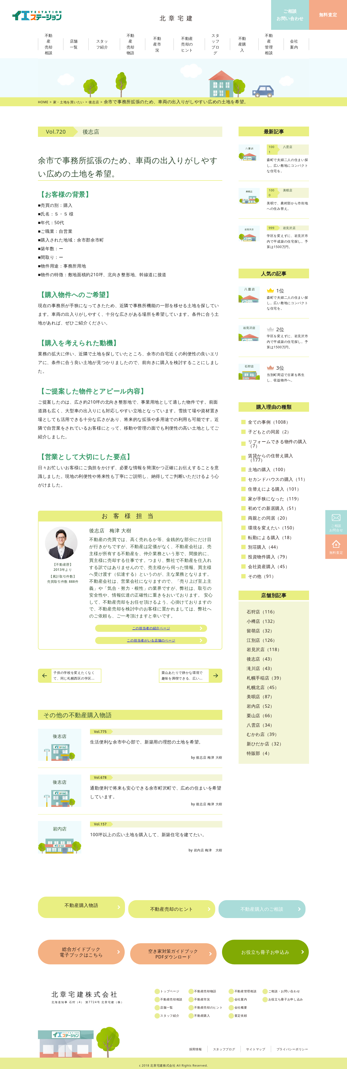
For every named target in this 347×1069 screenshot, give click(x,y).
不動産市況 (159, 44)
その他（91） (262, 576)
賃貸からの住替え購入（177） (270, 458)
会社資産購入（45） (269, 566)
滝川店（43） (261, 668)
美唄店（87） (261, 697)
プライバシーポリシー (288, 1044)
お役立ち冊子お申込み (265, 951)
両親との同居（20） (269, 518)
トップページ (175, 987)
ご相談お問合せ (336, 523)
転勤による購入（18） (271, 537)
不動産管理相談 (255, 987)
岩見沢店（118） (264, 649)
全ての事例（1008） (269, 422)
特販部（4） (259, 753)
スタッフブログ (208, 1044)
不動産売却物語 (213, 987)
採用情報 (175, 1044)
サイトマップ (245, 1044)
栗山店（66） (261, 716)
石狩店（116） (262, 612)
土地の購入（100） (268, 469)
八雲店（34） (261, 725)
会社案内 (249, 995)
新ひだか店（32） (265, 744)
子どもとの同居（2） (269, 432)
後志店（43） (261, 659)
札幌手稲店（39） (265, 678)
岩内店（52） (261, 706)
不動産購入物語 (81, 909)
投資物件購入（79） (269, 557)
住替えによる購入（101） (274, 489)
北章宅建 (179, 16)
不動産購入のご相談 (262, 909)
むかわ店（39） (263, 734)
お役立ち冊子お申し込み (298, 995)
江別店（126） (262, 640)
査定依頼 (249, 1011)
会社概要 (249, 1003)
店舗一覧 (171, 1003)
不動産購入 (209, 1011)
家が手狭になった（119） (274, 499)
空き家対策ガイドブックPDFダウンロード (173, 951)
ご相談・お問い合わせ (296, 987)
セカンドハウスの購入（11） (278, 479)
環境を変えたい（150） (272, 528)
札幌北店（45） (263, 687)
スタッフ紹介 (175, 1011)
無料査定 (336, 547)
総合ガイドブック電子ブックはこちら (81, 951)
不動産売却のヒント (171, 909)
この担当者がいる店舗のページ (151, 643)
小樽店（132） (262, 621)
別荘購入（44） (264, 547)
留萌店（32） (261, 631)
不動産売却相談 (177, 995)
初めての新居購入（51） (273, 508)
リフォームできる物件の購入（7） (277, 444)
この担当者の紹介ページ (151, 629)
